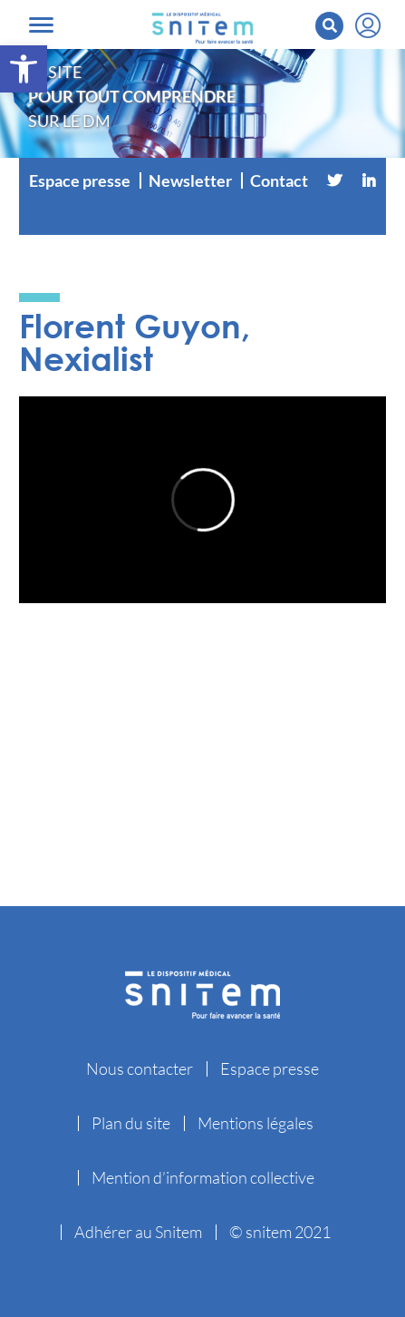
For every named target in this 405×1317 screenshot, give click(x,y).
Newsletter (190, 180)
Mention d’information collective (203, 1177)
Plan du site (131, 1123)
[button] (23, 69)
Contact (279, 180)
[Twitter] (334, 180)
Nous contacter (139, 1068)
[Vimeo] (203, 217)
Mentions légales (255, 1123)
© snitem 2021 (280, 1232)
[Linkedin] (369, 180)
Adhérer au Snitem (138, 1232)
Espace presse (79, 180)
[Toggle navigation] (41, 25)
